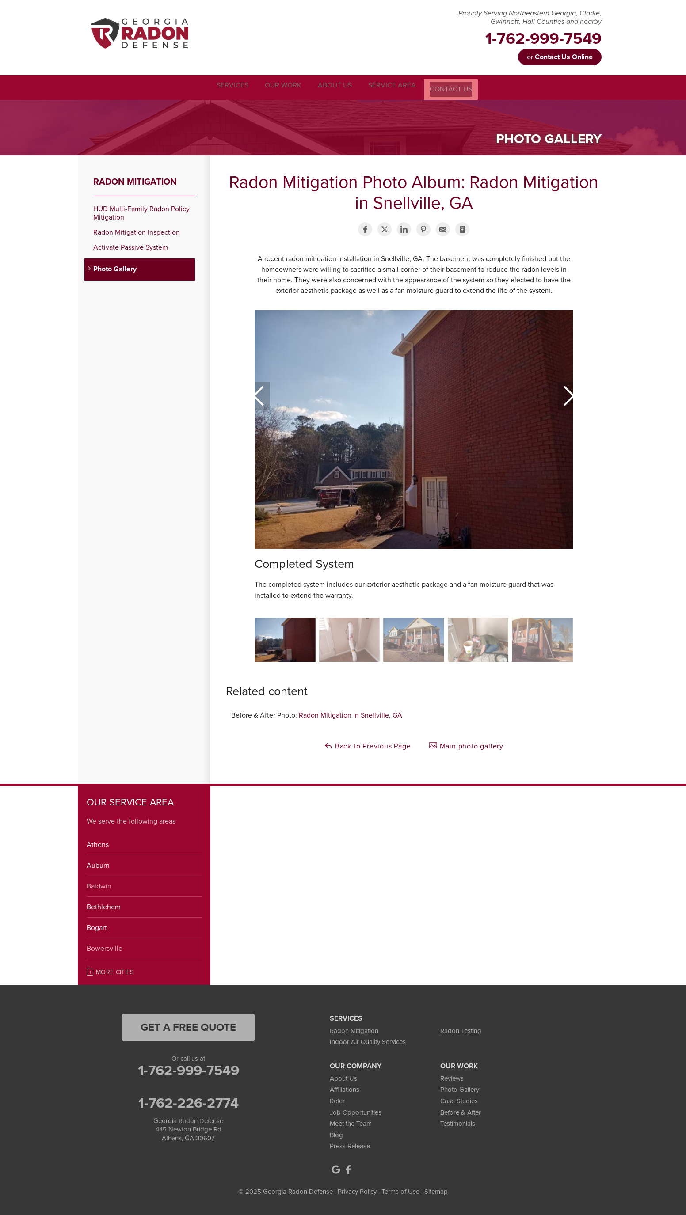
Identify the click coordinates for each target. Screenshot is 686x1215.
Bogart (97, 926)
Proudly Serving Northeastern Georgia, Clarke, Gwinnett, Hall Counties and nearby (530, 17)
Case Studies (459, 1100)
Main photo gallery (466, 744)
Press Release (350, 1145)
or (560, 57)
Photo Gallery (115, 268)
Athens (98, 843)
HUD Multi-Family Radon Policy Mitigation (141, 212)
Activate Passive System (130, 246)
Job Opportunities (355, 1111)
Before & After (460, 1111)
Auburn (98, 864)
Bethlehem (104, 905)
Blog (336, 1134)
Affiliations (344, 1089)
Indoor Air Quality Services (368, 1040)
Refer (337, 1100)
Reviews (452, 1077)
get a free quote (188, 1026)
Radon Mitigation (135, 181)
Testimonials (457, 1122)
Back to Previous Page (367, 744)
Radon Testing (460, 1029)
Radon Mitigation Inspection (136, 231)
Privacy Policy (357, 1190)
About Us (343, 1077)
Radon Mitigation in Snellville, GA (350, 714)
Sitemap (436, 1190)
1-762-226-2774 (188, 1102)
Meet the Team (351, 1122)
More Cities (115, 971)
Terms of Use (400, 1190)
